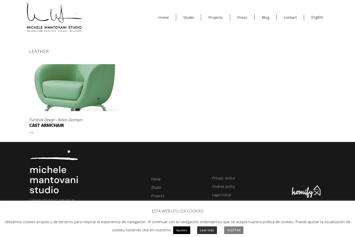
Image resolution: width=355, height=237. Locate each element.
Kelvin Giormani (70, 120)
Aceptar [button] (233, 230)
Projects (157, 196)
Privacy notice (223, 178)
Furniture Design (42, 120)
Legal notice (221, 195)
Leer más (207, 230)
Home (155, 179)
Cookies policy (223, 186)
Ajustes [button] (181, 230)
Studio (156, 187)
